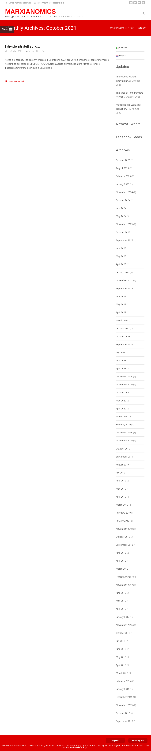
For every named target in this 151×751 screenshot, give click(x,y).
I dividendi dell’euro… (22, 46)
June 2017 (121, 592)
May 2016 (121, 657)
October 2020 (123, 392)
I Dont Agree (138, 740)
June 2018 (121, 552)
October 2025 (123, 160)
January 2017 (122, 616)
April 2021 (121, 368)
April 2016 (121, 665)
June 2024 (121, 208)
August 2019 (122, 464)
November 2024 (124, 192)
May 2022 (121, 304)
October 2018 (123, 536)
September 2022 (124, 288)
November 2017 (124, 584)
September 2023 (124, 240)
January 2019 (122, 520)
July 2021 (120, 352)
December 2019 (124, 432)
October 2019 (123, 448)
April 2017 (121, 608)
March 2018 (122, 568)
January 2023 (122, 272)
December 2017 (124, 576)
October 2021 (123, 336)
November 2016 (124, 624)
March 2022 (122, 320)
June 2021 (121, 360)
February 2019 (123, 512)
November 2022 (124, 280)
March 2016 (122, 673)
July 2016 (120, 640)
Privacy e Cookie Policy (75, 747)
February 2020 (123, 424)
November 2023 (124, 224)
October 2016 (123, 632)
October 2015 (123, 713)
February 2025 (123, 176)
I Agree (115, 740)
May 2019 (121, 488)
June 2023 (121, 248)
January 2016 (122, 688)
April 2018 (121, 560)
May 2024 (121, 216)
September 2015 (124, 721)
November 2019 (124, 440)
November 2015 (124, 705)
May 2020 (121, 400)
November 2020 (124, 384)
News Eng (40, 51)
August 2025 (122, 168)
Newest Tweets (128, 124)
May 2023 (121, 256)
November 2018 (124, 528)
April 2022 (121, 312)
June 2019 (121, 480)
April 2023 (121, 264)
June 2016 (121, 648)
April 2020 (121, 408)
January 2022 (122, 328)
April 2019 (121, 496)
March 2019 (122, 504)
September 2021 (124, 344)
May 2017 (121, 600)
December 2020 (124, 376)
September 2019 (124, 456)
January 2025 (122, 184)
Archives (31, 51)
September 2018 (124, 544)
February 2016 (123, 680)
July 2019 (120, 472)
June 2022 (121, 296)
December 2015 (124, 696)
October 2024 (123, 200)
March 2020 (122, 416)
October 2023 (123, 232)
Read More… (12, 73)
